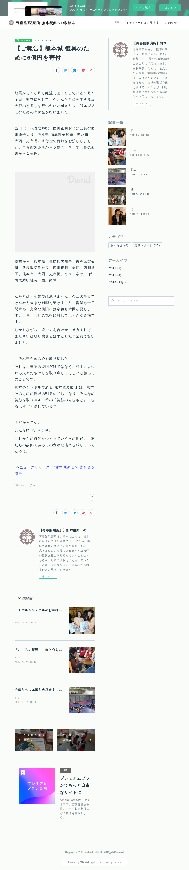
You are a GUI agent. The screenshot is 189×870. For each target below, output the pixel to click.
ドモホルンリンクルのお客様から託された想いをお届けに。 (60, 610)
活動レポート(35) (25, 485)
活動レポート (23, 40)
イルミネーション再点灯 (142, 22)
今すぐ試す (143, 7)
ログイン (170, 7)
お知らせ (171, 22)
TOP (117, 22)
